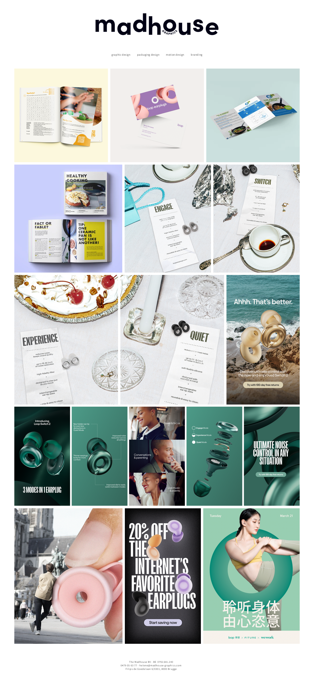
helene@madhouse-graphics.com (160, 665)
